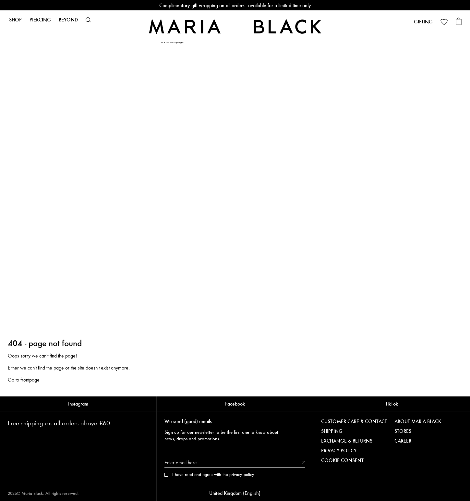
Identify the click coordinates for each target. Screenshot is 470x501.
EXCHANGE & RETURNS (346, 441)
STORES (402, 431)
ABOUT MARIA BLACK (417, 421)
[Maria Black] (235, 26)
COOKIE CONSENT (342, 460)
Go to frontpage (24, 380)
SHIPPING (332, 431)
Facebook (235, 404)
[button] (88, 19)
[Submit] (303, 462)
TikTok (391, 404)
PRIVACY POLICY (338, 450)
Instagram (78, 404)
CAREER (402, 441)
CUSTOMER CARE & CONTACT (354, 421)
